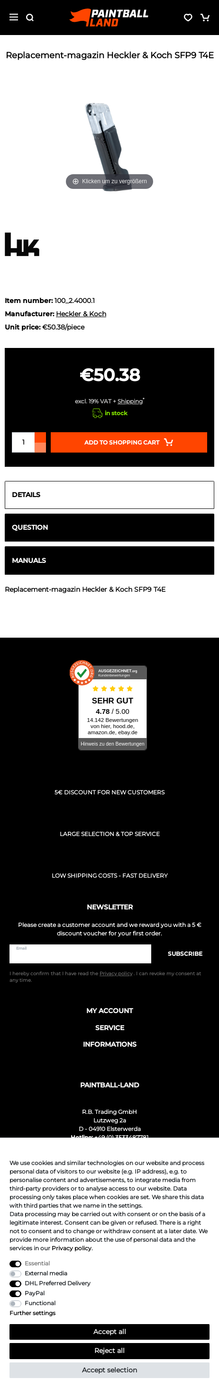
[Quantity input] (23, 442)
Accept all (109, 1331)
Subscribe (180, 953)
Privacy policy (71, 1248)
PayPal (35, 1293)
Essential (37, 1263)
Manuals (29, 560)
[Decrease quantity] (40, 448)
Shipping (130, 401)
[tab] (109, 495)
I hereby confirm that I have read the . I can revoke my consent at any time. (105, 977)
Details (26, 494)
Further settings (32, 1313)
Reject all (109, 1350)
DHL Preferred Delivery (58, 1283)
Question (30, 527)
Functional (40, 1303)
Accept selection (109, 1370)
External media (46, 1273)
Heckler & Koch (81, 314)
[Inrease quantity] (40, 437)
